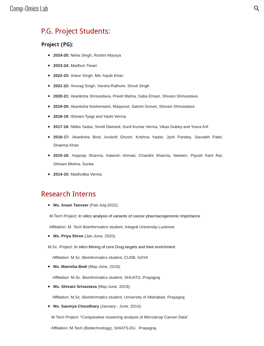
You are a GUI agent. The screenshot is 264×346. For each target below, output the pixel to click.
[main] (132, 181)
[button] (256, 8)
